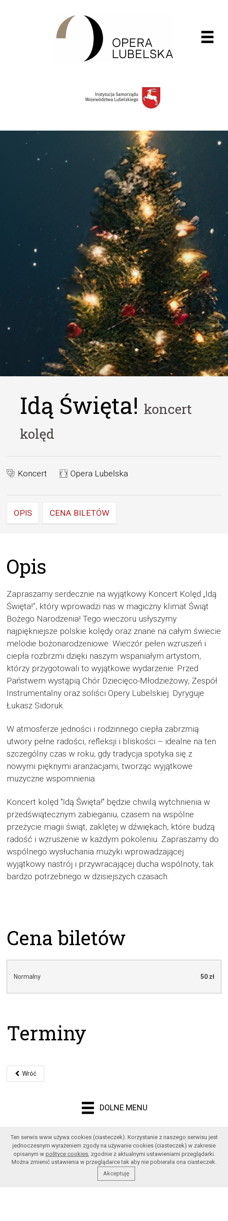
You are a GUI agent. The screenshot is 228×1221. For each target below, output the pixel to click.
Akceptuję (116, 1173)
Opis (23, 513)
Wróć (25, 1073)
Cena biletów (79, 513)
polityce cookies (67, 1154)
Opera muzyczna (114, 38)
